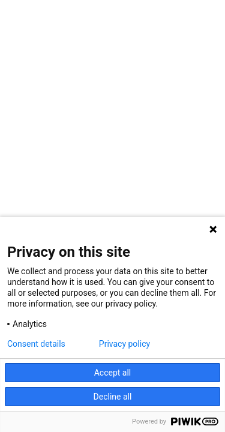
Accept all (112, 372)
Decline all (113, 396)
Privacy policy (124, 344)
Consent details (36, 344)
